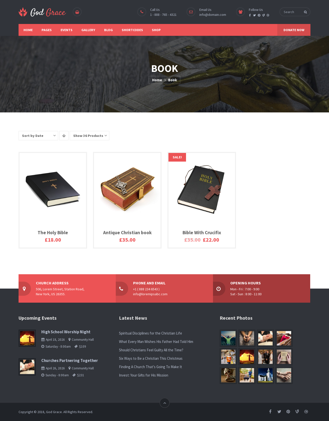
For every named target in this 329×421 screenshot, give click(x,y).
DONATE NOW (293, 30)
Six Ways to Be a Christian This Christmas (151, 358)
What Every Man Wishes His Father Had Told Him (156, 341)
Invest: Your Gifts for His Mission (143, 375)
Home (157, 80)
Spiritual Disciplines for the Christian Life (150, 333)
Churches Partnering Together (69, 360)
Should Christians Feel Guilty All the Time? (151, 350)
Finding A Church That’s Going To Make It (150, 366)
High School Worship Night (66, 332)
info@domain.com (212, 14)
